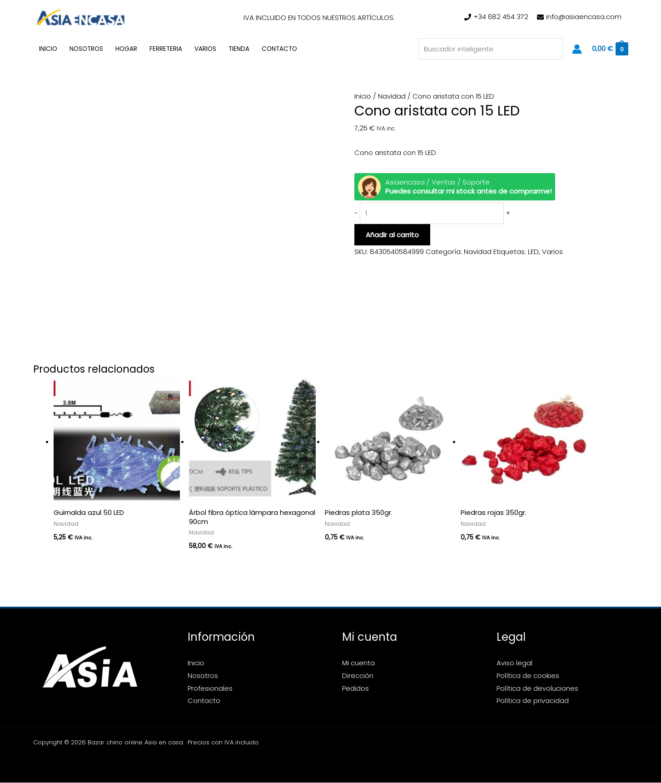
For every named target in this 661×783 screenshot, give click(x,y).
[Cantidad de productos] (432, 213)
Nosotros (86, 49)
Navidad (392, 96)
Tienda (239, 49)
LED (533, 252)
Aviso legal (514, 663)
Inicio (48, 49)
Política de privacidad (533, 701)
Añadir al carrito (392, 235)
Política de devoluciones (537, 688)
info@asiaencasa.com (583, 16)
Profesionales (210, 688)
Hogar (126, 49)
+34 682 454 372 (500, 16)
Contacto (279, 49)
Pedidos (355, 688)
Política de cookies (528, 675)
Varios (205, 49)
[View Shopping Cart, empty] (609, 49)
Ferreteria (165, 49)
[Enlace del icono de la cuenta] (577, 49)
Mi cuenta (358, 663)
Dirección (357, 675)
